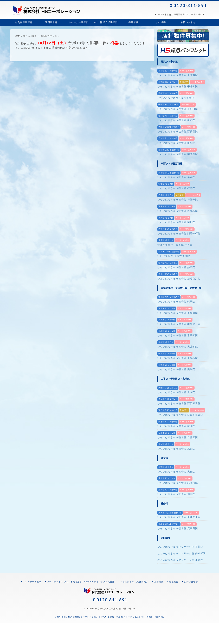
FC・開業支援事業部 (106, 22)
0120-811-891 (188, 5)
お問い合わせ (188, 22)
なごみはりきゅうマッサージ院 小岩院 (180, 560)
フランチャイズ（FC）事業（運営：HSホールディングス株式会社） (82, 581)
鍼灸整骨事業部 (24, 22)
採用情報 (133, 22)
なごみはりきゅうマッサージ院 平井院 (180, 546)
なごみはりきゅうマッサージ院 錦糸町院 (181, 553)
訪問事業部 (51, 22)
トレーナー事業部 (79, 22)
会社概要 (161, 22)
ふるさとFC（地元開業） (135, 581)
